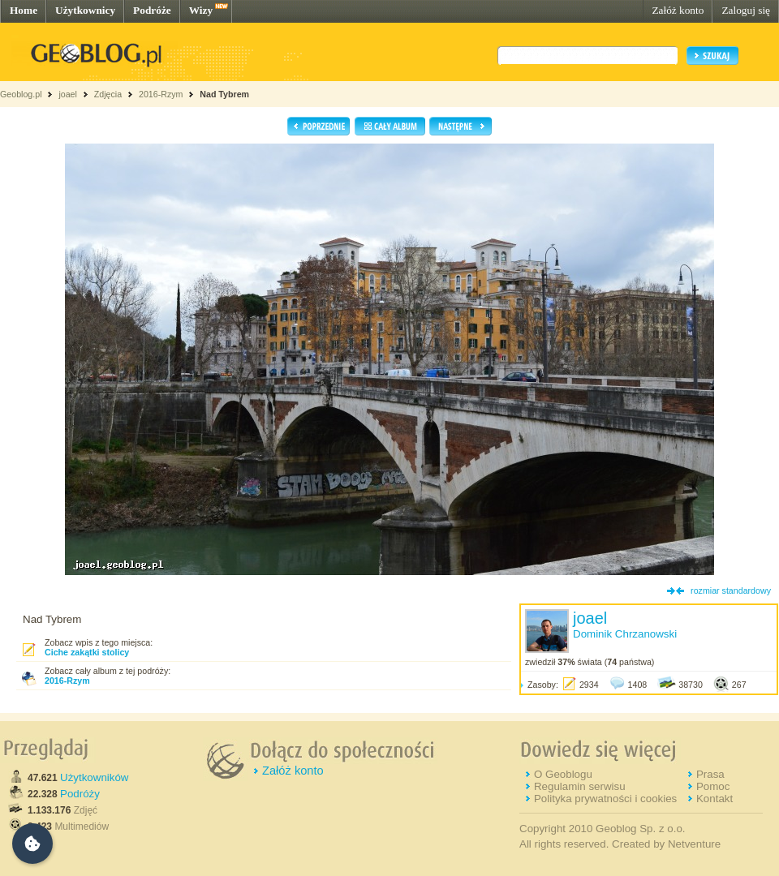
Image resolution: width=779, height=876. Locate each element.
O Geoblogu (563, 774)
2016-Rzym (161, 94)
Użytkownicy (85, 10)
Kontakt (714, 798)
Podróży (80, 794)
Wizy (201, 10)
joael (67, 94)
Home (23, 10)
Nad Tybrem (224, 94)
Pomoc (713, 786)
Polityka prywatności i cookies (605, 798)
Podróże (152, 10)
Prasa (710, 774)
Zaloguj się (745, 10)
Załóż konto (678, 10)
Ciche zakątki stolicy (87, 652)
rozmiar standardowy (731, 590)
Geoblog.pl (21, 94)
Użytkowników (94, 777)
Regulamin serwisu (580, 786)
